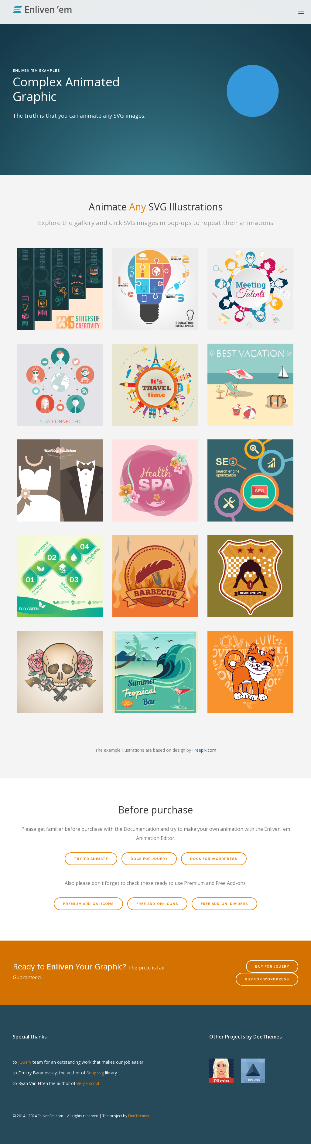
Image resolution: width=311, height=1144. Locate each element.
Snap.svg (95, 1073)
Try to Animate (91, 859)
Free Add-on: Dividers (224, 904)
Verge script (88, 1083)
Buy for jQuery (272, 967)
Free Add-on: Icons (157, 904)
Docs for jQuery (149, 859)
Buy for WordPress (267, 979)
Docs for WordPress (214, 859)
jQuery (24, 1062)
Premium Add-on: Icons (88, 904)
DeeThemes (138, 1115)
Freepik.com (204, 750)
